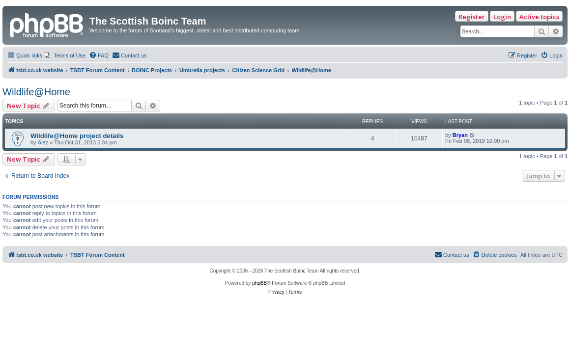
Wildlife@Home (36, 91)
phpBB (259, 283)
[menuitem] (65, 55)
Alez (43, 142)
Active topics (539, 16)
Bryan (460, 135)
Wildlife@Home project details (76, 135)
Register (471, 16)
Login (502, 16)
